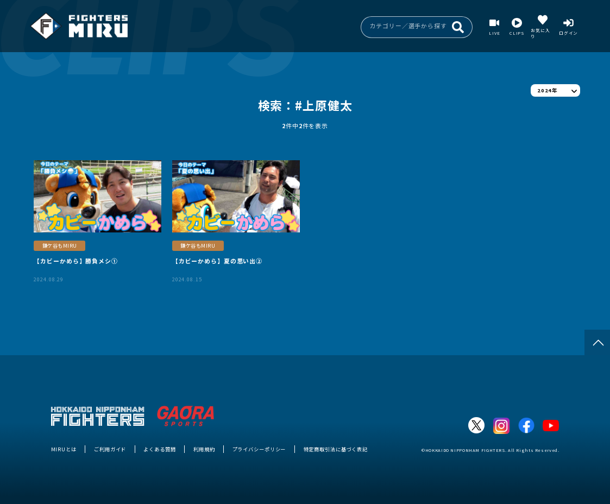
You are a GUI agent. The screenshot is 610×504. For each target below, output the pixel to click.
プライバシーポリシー (259, 449)
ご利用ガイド (110, 449)
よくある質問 (159, 449)
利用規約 (204, 449)
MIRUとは (64, 449)
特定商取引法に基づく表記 (336, 449)
